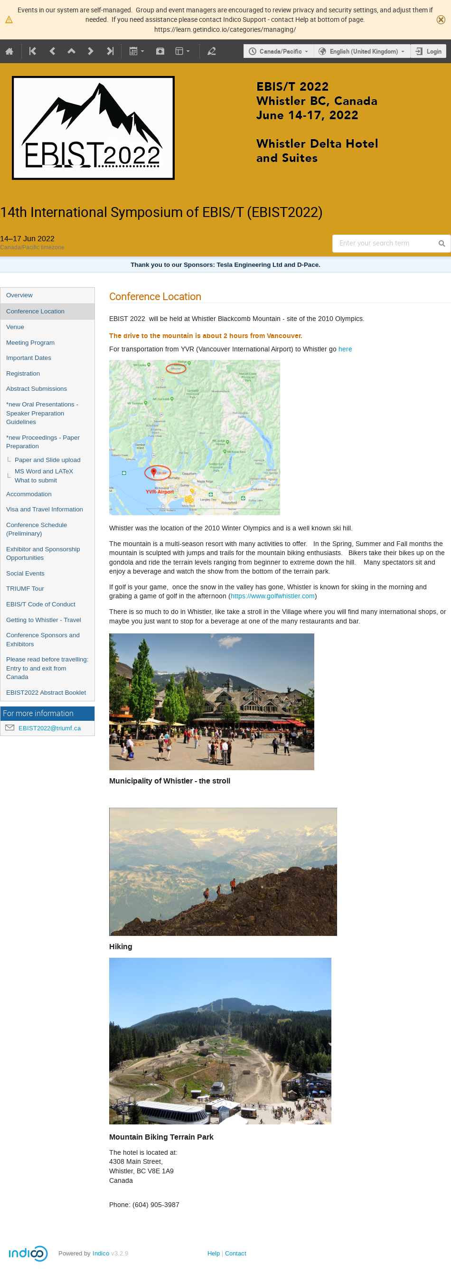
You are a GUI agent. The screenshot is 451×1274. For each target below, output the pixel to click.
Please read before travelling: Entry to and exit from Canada (47, 668)
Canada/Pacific (281, 51)
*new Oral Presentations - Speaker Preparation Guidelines (42, 413)
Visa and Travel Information (44, 509)
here (345, 349)
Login (434, 51)
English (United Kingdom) (364, 51)
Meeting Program (30, 342)
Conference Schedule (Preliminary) (36, 529)
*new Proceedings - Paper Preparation (43, 442)
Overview (19, 295)
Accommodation (29, 494)
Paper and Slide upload (48, 459)
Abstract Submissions (36, 388)
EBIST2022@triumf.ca (50, 728)
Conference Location (35, 311)
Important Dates (28, 357)
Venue (15, 326)
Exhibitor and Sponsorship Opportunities (43, 554)
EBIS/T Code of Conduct (40, 604)
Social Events (25, 573)
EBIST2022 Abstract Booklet (46, 692)
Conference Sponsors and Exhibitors (43, 640)
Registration (23, 373)
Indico (101, 1253)
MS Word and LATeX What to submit (44, 476)
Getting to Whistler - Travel (43, 619)
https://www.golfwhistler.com (273, 596)
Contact (235, 1253)
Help (213, 1253)
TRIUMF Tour (25, 588)
